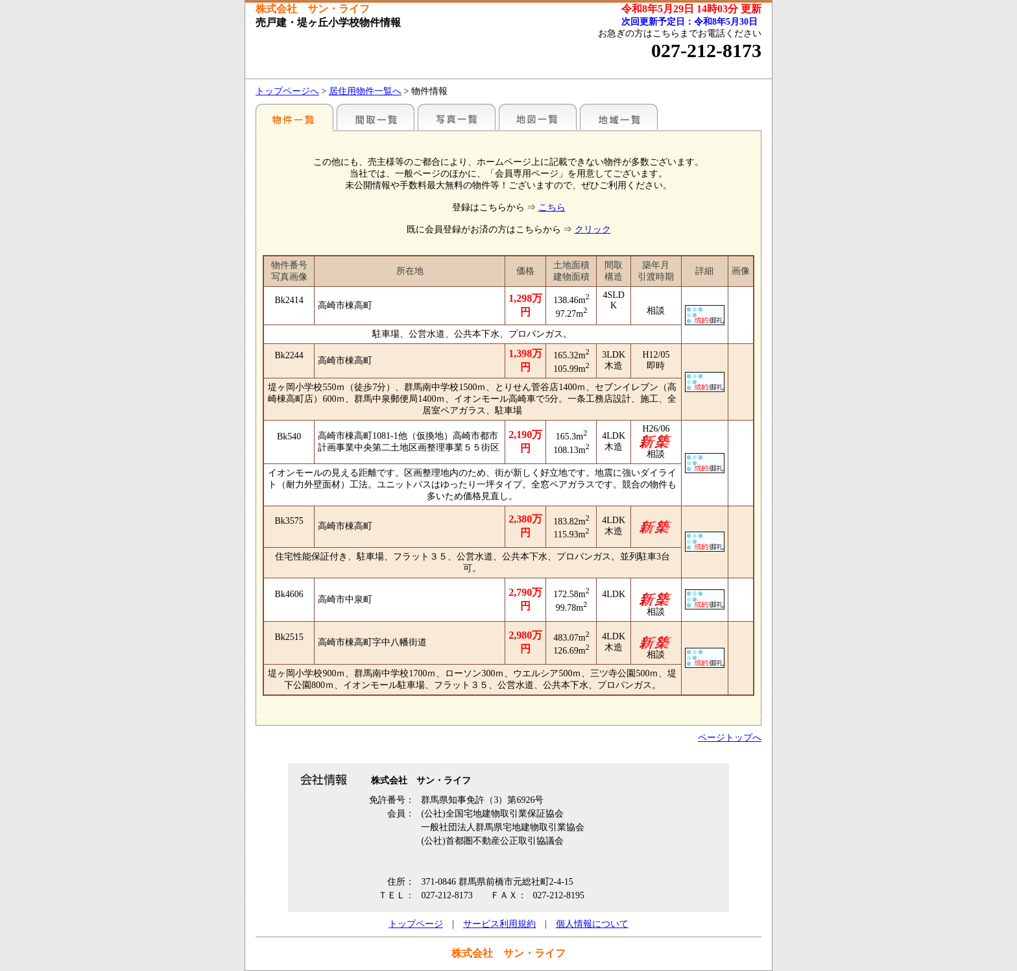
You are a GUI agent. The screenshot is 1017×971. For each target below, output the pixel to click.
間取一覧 (375, 117)
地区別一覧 (294, 117)
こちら (552, 207)
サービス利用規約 (499, 924)
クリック (593, 229)
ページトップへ (729, 738)
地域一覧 (619, 117)
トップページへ (287, 91)
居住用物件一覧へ (365, 91)
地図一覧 (538, 117)
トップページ (416, 924)
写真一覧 (457, 117)
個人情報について (592, 924)
